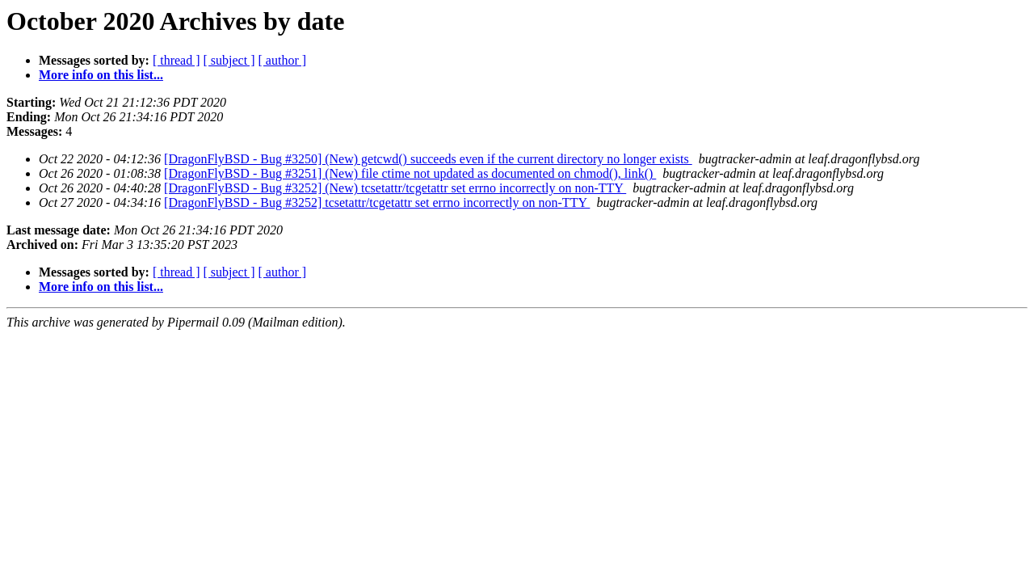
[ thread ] (176, 60)
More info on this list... (101, 75)
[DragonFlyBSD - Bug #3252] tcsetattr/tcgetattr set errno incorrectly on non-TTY (377, 202)
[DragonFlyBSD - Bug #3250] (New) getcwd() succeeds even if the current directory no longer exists (428, 159)
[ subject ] (229, 60)
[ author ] (282, 60)
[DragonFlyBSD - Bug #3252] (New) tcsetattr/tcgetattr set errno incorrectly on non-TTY (395, 188)
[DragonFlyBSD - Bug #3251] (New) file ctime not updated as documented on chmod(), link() (410, 173)
